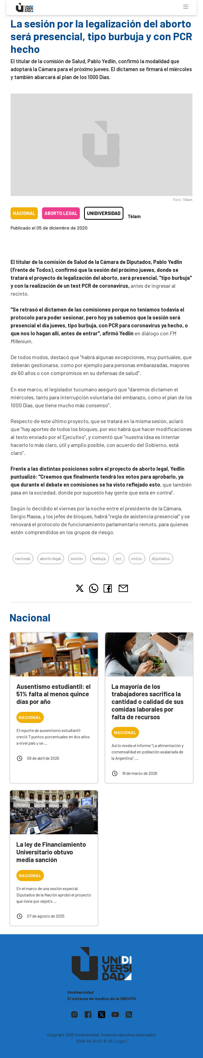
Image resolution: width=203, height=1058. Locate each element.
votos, (137, 558)
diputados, (161, 558)
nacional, (23, 558)
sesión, (77, 558)
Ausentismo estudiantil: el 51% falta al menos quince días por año (53, 694)
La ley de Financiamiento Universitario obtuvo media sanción (51, 851)
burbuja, (100, 558)
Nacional (24, 213)
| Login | (120, 1040)
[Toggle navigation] (185, 6)
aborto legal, (51, 558)
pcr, (119, 558)
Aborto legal (60, 213)
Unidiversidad (104, 213)
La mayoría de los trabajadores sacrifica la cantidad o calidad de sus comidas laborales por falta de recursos (147, 702)
